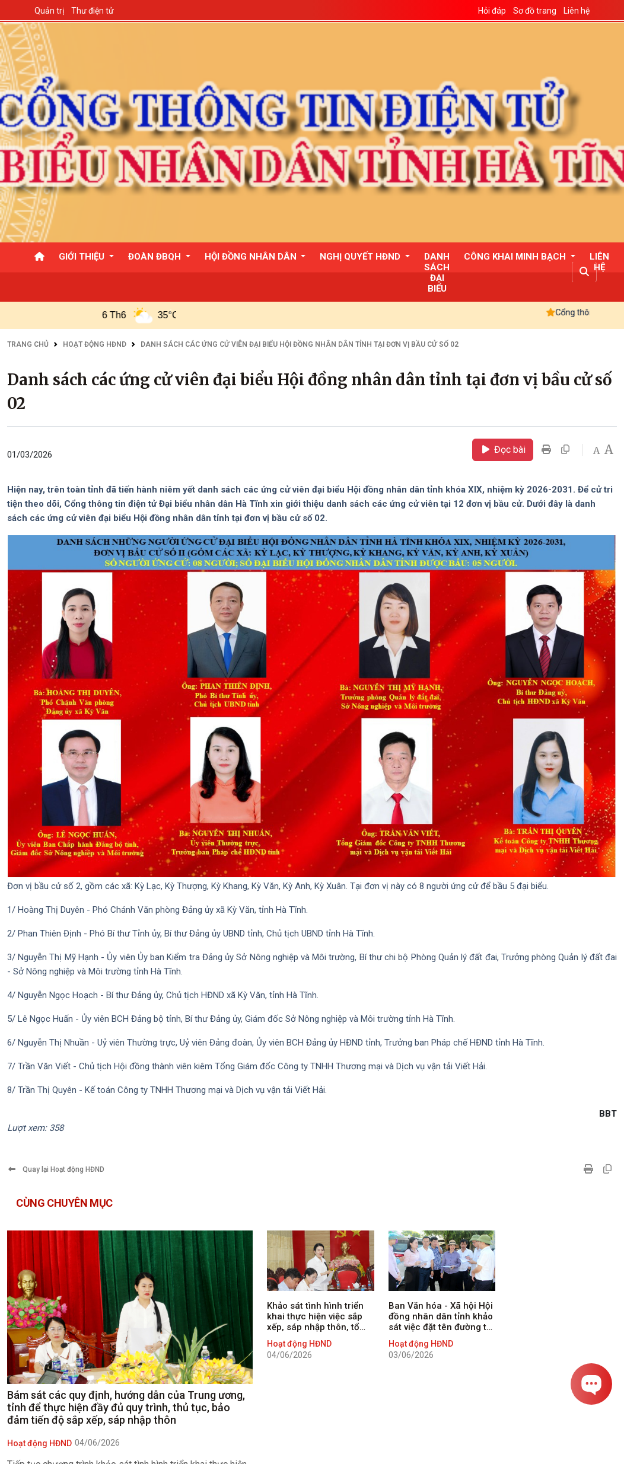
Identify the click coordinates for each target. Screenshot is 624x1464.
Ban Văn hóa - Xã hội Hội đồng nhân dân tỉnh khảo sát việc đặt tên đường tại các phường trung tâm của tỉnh (441, 1316)
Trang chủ (28, 344)
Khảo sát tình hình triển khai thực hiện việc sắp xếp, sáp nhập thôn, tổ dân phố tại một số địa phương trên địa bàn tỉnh (319, 1316)
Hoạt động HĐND (94, 344)
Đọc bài (503, 449)
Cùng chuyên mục (64, 1203)
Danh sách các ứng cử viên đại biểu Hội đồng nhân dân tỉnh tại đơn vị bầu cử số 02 (300, 344)
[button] (584, 272)
